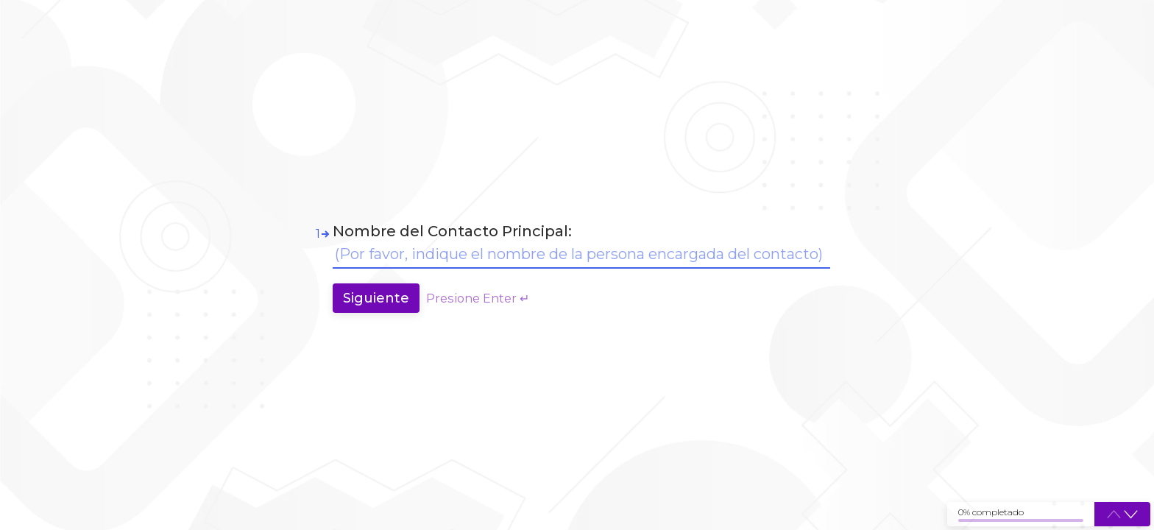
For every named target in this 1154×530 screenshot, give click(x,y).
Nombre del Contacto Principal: (452, 231)
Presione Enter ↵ (477, 298)
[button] (1130, 514)
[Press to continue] (376, 298)
